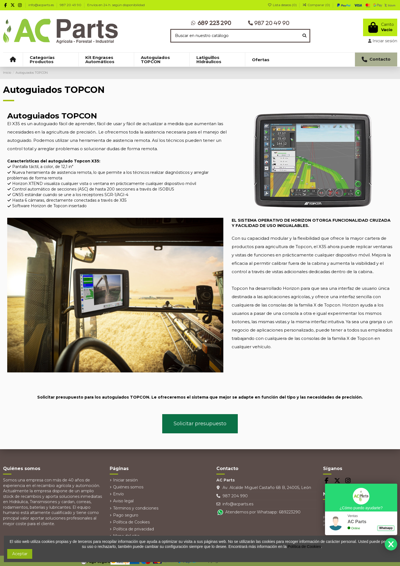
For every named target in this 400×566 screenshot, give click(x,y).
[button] (50, 59)
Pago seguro (125, 515)
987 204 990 (235, 495)
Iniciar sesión (125, 480)
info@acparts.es (41, 5)
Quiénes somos (128, 487)
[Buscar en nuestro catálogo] (304, 36)
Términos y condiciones (135, 508)
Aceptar (20, 553)
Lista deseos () (283, 5)
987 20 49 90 (71, 5)
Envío (118, 493)
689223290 (290, 512)
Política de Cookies (131, 522)
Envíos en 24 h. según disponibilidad (116, 5)
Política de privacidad (133, 529)
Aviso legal (123, 500)
